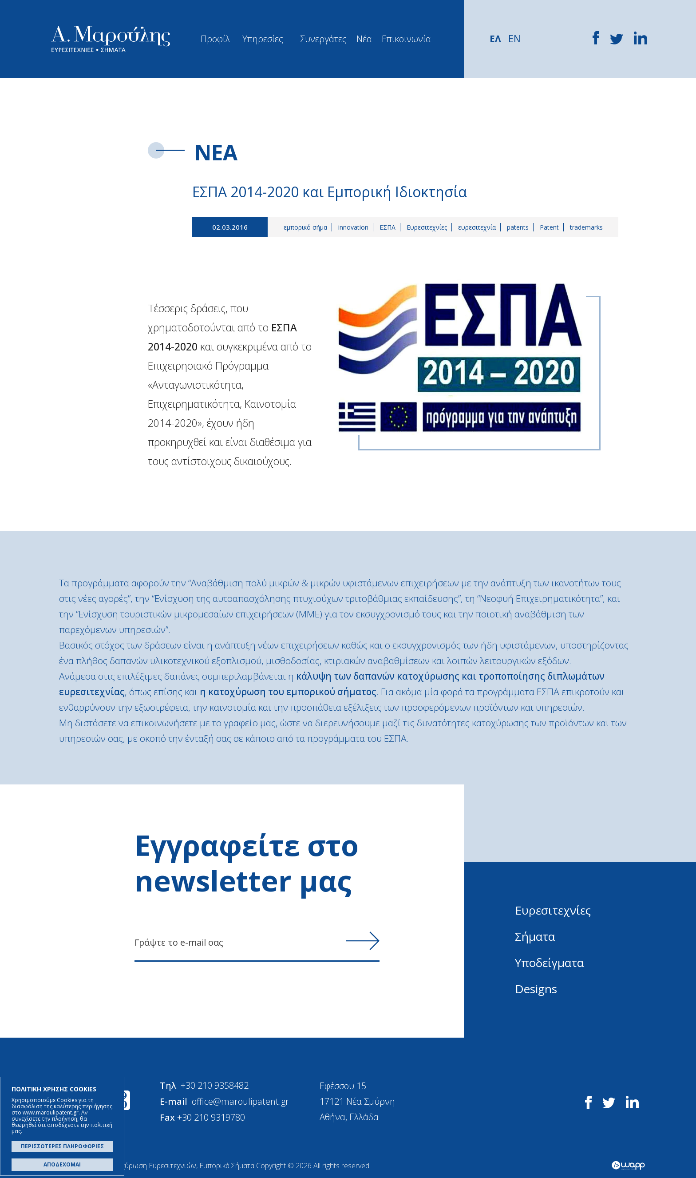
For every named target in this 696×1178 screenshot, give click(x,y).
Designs (536, 989)
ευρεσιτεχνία (477, 227)
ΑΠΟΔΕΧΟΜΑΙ (62, 1164)
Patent (549, 227)
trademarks (586, 227)
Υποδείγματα (549, 963)
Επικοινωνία (406, 39)
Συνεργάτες (323, 39)
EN (514, 38)
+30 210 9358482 (215, 1085)
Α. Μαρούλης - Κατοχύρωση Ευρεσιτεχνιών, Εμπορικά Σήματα (110, 39)
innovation (353, 227)
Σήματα (535, 936)
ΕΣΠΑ (387, 227)
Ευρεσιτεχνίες (427, 227)
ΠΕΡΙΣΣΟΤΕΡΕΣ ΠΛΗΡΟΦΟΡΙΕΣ (62, 1146)
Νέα (364, 39)
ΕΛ (495, 38)
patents (518, 227)
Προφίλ (215, 39)
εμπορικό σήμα (305, 227)
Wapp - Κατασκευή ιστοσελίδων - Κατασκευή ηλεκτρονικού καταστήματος (628, 1164)
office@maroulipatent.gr (240, 1101)
